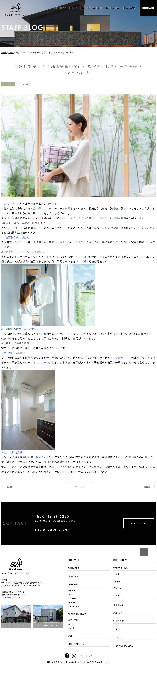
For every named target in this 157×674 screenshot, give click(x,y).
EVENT (73, 7)
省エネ (71, 626)
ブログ (9, 84)
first (70, 596)
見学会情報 (119, 607)
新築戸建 (118, 589)
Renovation (73, 608)
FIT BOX (72, 600)
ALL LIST (78, 486)
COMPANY (129, 7)
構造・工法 (73, 622)
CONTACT (148, 7)
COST (71, 638)
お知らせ (118, 603)
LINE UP (85, 7)
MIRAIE (71, 592)
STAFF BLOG (121, 568)
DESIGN (118, 614)
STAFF (117, 632)
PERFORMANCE (78, 616)
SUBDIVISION (77, 646)
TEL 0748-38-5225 (57, 517)
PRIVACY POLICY (124, 649)
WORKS (97, 7)
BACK (11, 486)
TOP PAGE (74, 560)
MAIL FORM (135, 523)
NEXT (146, 486)
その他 (71, 630)
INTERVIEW (112, 7)
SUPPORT (119, 623)
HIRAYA (71, 604)
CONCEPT (60, 7)
